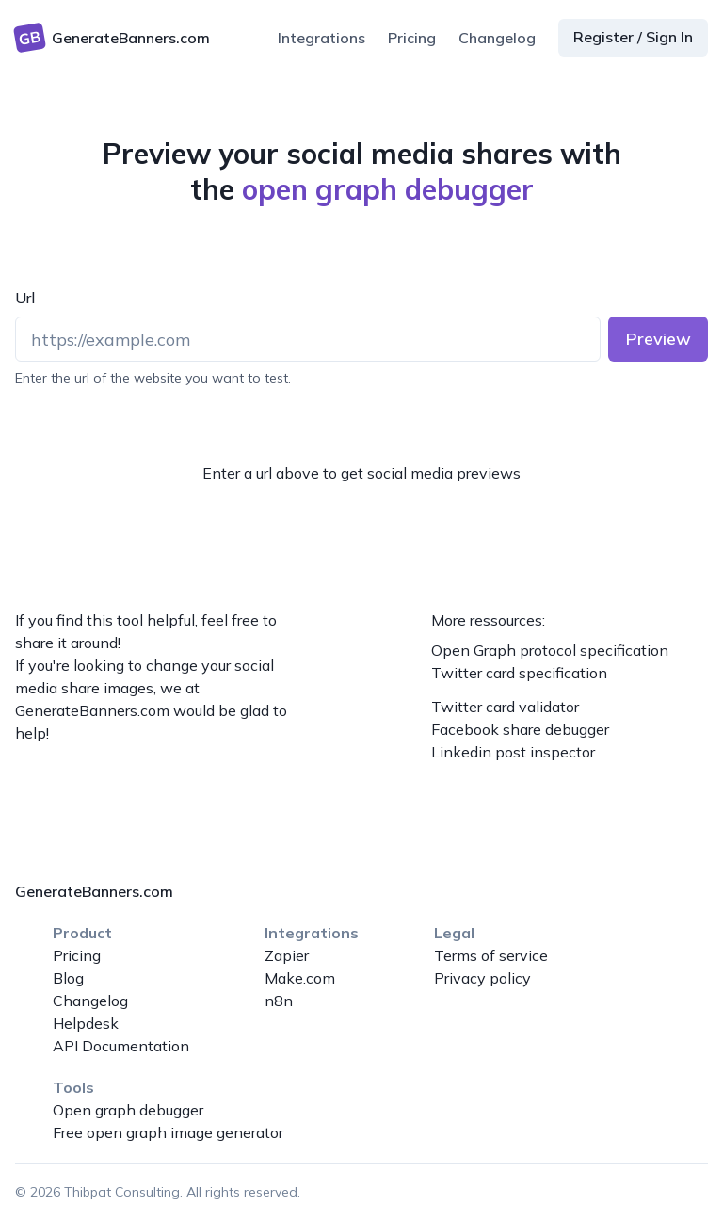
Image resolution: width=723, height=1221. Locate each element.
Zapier (287, 955)
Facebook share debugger (520, 729)
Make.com (300, 978)
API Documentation (121, 1045)
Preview (658, 339)
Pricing (412, 37)
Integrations (321, 37)
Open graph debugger (128, 1109)
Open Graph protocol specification (549, 650)
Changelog (497, 37)
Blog (68, 978)
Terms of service (491, 955)
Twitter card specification (519, 672)
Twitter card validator (505, 706)
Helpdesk (86, 1023)
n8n (279, 1000)
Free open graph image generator (168, 1132)
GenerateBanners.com (92, 710)
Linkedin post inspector (513, 751)
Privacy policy (482, 978)
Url (25, 297)
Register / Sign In (633, 36)
